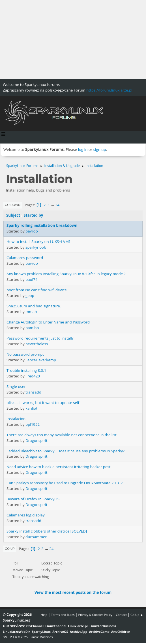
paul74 (31, 279)
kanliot (31, 408)
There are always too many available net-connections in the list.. (63, 434)
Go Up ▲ (136, 614)
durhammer (36, 536)
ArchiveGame (99, 631)
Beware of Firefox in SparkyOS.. (34, 498)
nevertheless (36, 343)
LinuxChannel (55, 626)
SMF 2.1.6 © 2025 (15, 637)
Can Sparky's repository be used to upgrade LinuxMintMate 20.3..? (65, 482)
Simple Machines (41, 637)
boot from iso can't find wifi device (37, 289)
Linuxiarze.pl (78, 626)
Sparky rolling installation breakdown (42, 225)
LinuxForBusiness (102, 626)
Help (44, 614)
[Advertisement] (73, 39)
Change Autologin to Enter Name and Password (48, 322)
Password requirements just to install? (40, 338)
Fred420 (32, 376)
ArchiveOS (60, 631)
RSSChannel (35, 626)
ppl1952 (32, 424)
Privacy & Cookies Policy (95, 614)
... (53, 204)
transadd (33, 392)
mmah (31, 311)
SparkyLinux (41, 631)
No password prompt (25, 354)
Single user (16, 386)
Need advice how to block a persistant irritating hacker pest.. (60, 466)
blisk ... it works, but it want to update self (43, 402)
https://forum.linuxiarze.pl (109, 90)
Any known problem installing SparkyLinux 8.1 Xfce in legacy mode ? (66, 273)
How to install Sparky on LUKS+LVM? (38, 241)
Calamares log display (26, 515)
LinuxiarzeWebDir (16, 631)
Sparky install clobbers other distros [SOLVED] (47, 531)
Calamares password (25, 257)
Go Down (12, 205)
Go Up (10, 548)
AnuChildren (120, 631)
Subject (13, 215)
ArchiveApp (78, 631)
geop (29, 295)
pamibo (32, 327)
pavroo (31, 231)
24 (57, 204)
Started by (33, 215)
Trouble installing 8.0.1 (26, 370)
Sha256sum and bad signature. (34, 306)
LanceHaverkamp (40, 359)
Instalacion (16, 418)
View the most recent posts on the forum (73, 592)
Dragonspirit (36, 440)
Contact (121, 614)
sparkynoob (35, 247)
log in (83, 149)
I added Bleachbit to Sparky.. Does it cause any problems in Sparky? (65, 450)
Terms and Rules (63, 614)
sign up (99, 149)
